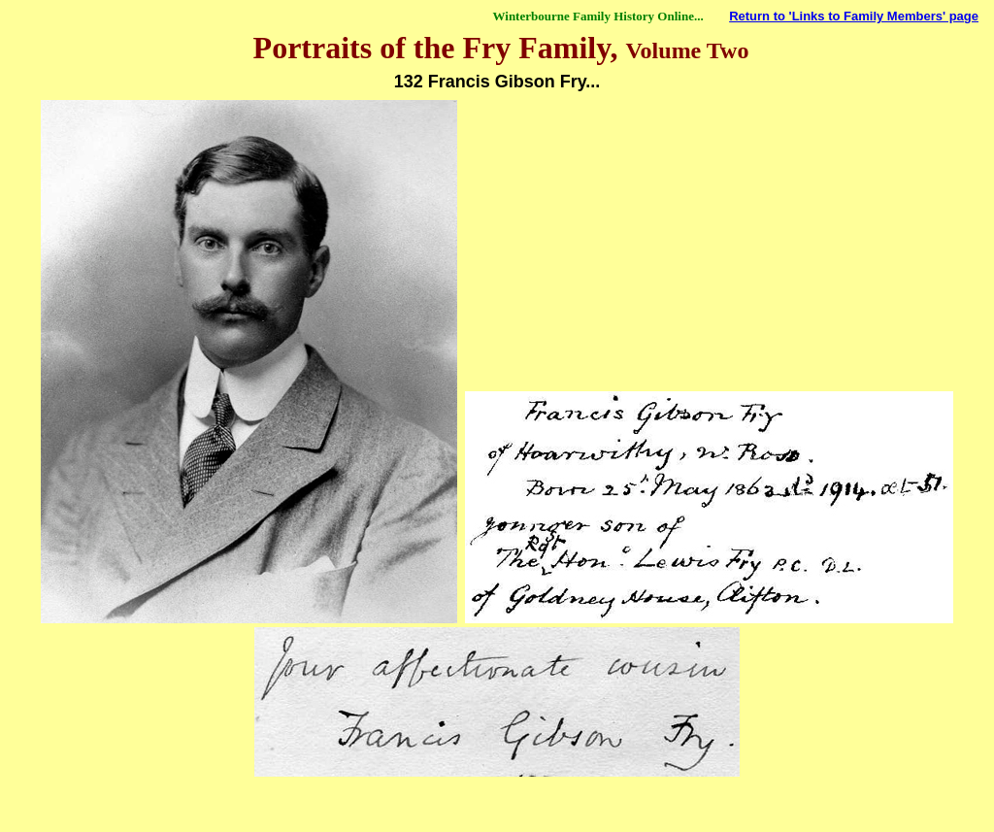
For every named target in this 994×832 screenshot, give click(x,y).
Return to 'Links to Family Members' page (853, 16)
